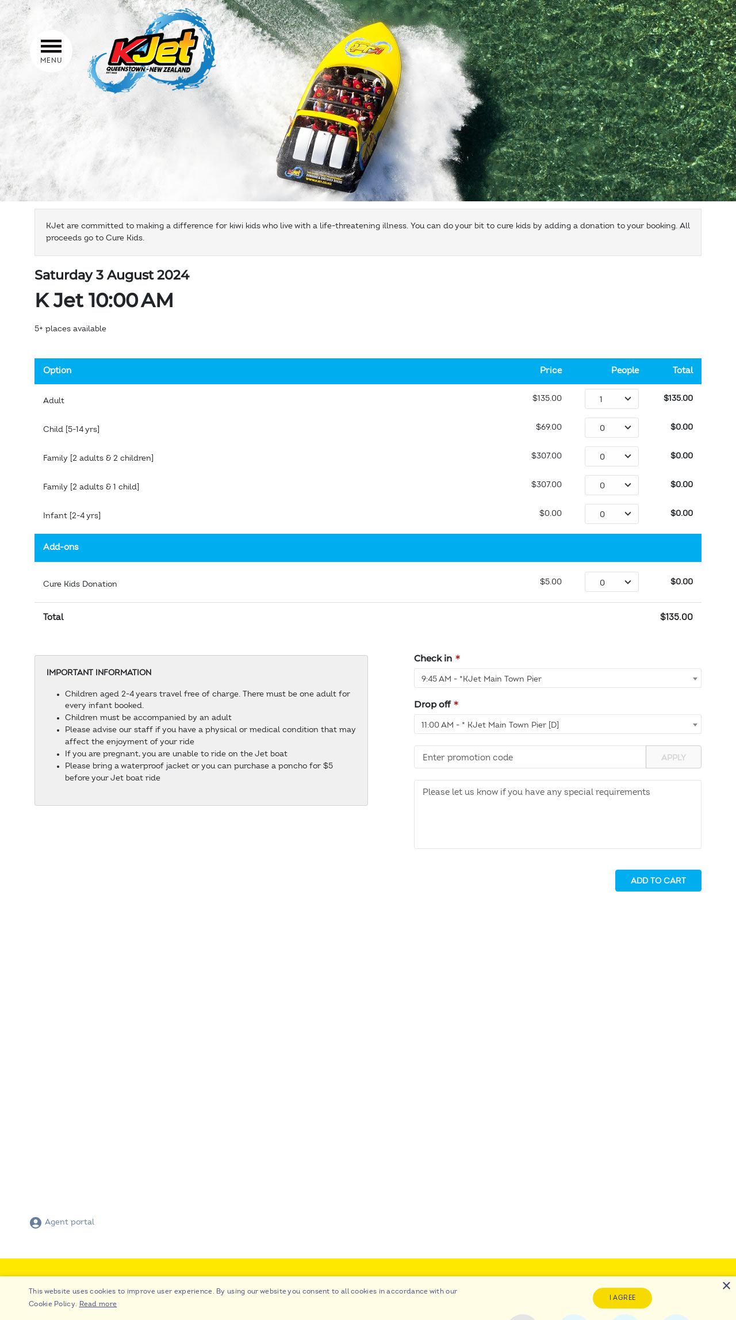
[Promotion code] (530, 756)
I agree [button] (623, 1298)
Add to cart (658, 881)
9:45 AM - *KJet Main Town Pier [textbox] (481, 679)
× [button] (726, 1286)
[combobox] (558, 678)
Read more (98, 1303)
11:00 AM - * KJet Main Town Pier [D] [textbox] (490, 725)
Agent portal (61, 1222)
